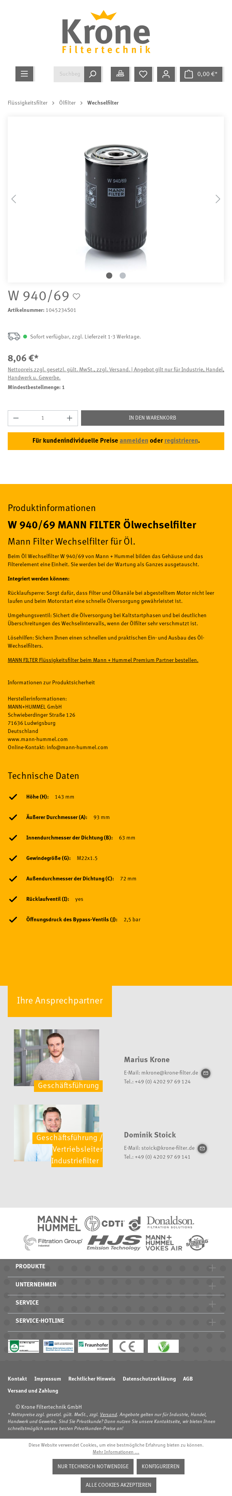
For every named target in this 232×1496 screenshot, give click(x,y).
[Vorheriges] (13, 199)
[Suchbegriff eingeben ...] (69, 74)
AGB (188, 1379)
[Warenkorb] (202, 74)
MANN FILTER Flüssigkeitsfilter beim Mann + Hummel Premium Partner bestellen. (103, 660)
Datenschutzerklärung (149, 1379)
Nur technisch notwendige (93, 1466)
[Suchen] (93, 74)
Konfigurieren (161, 1466)
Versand (108, 1415)
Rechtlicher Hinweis (91, 1379)
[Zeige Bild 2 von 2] (123, 275)
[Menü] (25, 73)
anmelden (134, 441)
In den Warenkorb (152, 418)
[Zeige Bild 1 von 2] (109, 275)
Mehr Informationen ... (116, 1452)
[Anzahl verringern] (16, 418)
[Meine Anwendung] (121, 74)
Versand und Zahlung (33, 1391)
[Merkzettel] (144, 74)
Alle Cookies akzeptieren (118, 1485)
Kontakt (17, 1379)
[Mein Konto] (167, 74)
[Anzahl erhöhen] (70, 418)
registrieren (181, 441)
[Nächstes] (218, 199)
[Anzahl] (43, 418)
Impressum (47, 1379)
